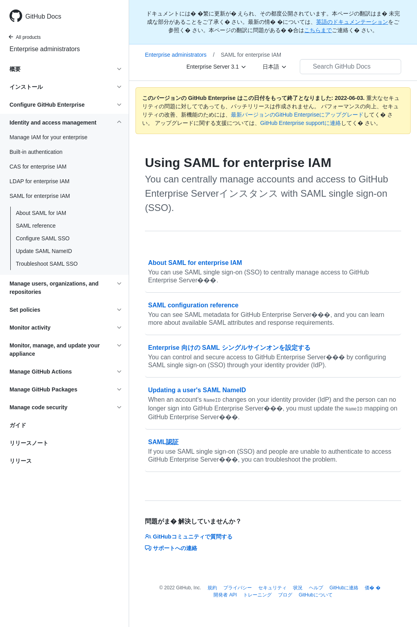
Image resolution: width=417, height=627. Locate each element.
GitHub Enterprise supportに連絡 (300, 123)
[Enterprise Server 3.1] (216, 67)
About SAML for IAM (41, 213)
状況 (298, 588)
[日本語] (274, 67)
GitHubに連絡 (343, 588)
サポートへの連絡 (171, 548)
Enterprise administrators (45, 49)
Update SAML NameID (44, 251)
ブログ (285, 595)
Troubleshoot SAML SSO (47, 264)
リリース (21, 461)
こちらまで (318, 30)
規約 (212, 588)
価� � (372, 588)
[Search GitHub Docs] (350, 66)
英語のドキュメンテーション (352, 22)
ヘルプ (316, 588)
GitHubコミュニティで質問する (188, 536)
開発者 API (225, 595)
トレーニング (257, 595)
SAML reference (36, 225)
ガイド (18, 425)
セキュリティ (272, 588)
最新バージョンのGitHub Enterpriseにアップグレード (297, 114)
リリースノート (29, 443)
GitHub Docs (43, 16)
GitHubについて (315, 595)
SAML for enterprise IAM (251, 55)
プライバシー (237, 588)
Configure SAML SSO (43, 238)
